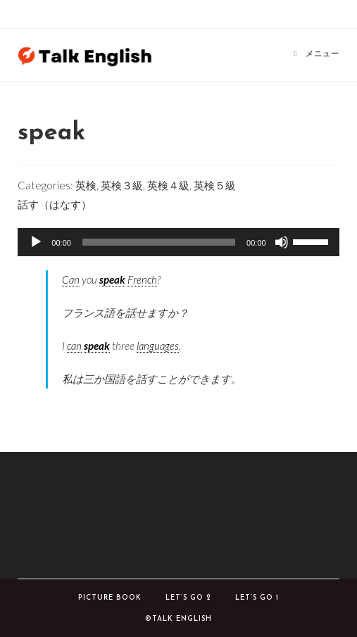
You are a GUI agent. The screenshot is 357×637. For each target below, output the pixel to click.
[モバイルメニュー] (316, 54)
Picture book (110, 598)
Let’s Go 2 (188, 598)
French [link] (142, 279)
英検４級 (168, 185)
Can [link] (71, 279)
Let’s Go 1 (257, 598)
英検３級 (122, 185)
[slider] (158, 242)
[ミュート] (282, 242)
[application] (178, 242)
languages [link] (158, 345)
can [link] (74, 345)
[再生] (36, 242)
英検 (85, 185)
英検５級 (215, 185)
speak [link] (112, 279)
